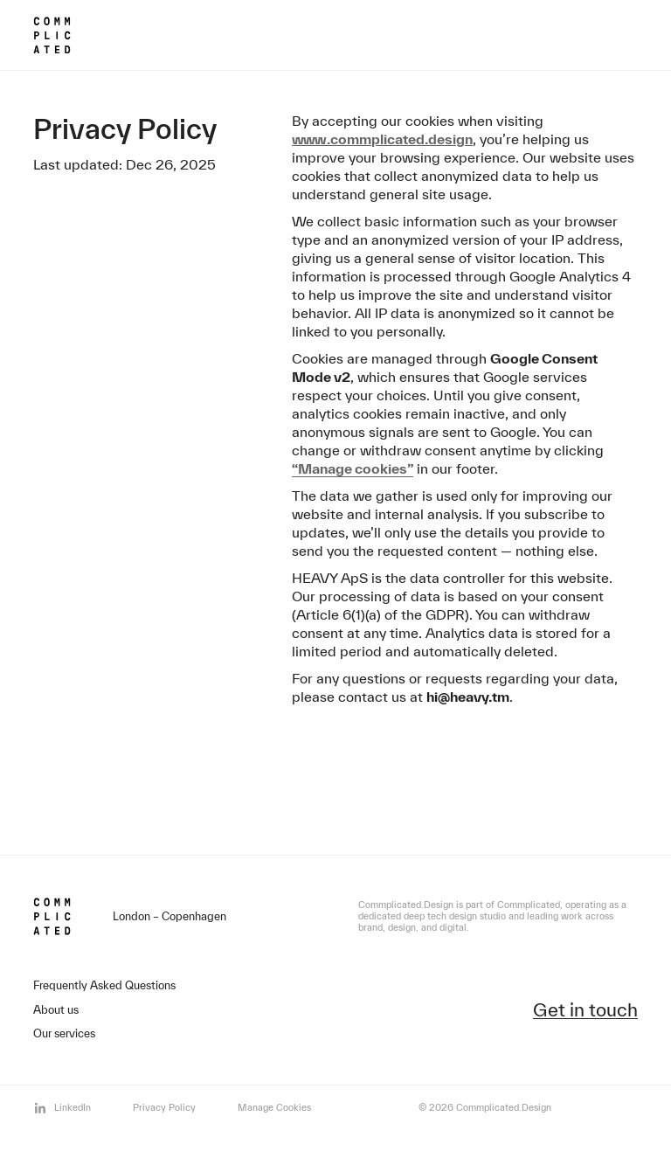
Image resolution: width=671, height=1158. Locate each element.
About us (56, 1009)
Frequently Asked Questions (104, 985)
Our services (64, 1033)
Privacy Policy (164, 1107)
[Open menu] (604, 33)
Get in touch (585, 1010)
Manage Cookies (274, 1107)
